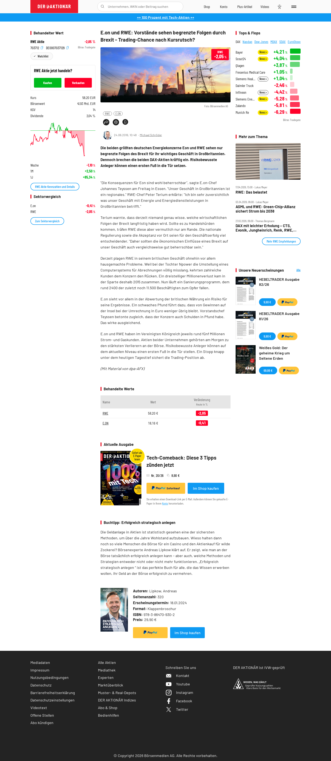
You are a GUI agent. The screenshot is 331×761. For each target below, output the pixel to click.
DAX (238, 41)
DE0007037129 (57, 47)
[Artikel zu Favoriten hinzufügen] (125, 122)
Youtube (178, 684)
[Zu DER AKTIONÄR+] (244, 6)
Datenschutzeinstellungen (52, 700)
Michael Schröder (151, 135)
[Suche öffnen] (102, 6)
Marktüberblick (110, 685)
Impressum (39, 670)
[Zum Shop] (206, 6)
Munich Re (242, 112)
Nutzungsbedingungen (49, 677)
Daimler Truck (245, 85)
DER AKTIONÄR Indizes (117, 700)
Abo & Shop (107, 707)
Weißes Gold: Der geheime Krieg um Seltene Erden (274, 353)
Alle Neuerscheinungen (293, 270)
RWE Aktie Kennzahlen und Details (55, 186)
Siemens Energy (245, 99)
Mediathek (106, 670)
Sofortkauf (166, 488)
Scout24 (241, 59)
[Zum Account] (223, 6)
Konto (165, 503)
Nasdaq (247, 41)
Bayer (239, 52)
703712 (36, 47)
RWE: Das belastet (251, 192)
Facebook (179, 701)
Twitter (177, 709)
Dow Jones (261, 41)
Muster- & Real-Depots (117, 692)
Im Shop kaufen (206, 488)
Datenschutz (41, 685)
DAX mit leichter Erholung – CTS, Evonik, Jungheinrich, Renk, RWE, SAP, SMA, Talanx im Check (264, 228)
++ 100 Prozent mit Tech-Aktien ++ (165, 17)
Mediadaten (40, 662)
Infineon (241, 92)
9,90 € (267, 302)
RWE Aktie (37, 41)
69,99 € (268, 370)
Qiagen (240, 65)
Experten (106, 677)
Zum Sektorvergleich (47, 221)
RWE (107, 113)
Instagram (179, 692)
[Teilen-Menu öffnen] (106, 122)
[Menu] (293, 6)
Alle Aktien (107, 662)
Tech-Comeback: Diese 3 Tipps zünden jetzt (181, 461)
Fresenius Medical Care (250, 72)
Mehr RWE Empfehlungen (281, 241)
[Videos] (264, 6)
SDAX (282, 41)
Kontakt (177, 675)
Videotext (38, 707)
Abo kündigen (41, 722)
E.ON (118, 113)
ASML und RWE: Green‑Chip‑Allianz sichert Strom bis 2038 (265, 209)
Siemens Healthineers (245, 79)
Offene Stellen (42, 715)
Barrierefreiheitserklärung (52, 692)
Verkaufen (78, 83)
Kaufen (47, 83)
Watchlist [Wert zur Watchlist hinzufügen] (43, 56)
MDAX (273, 41)
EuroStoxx (294, 41)
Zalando (241, 105)
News (263, 52)
